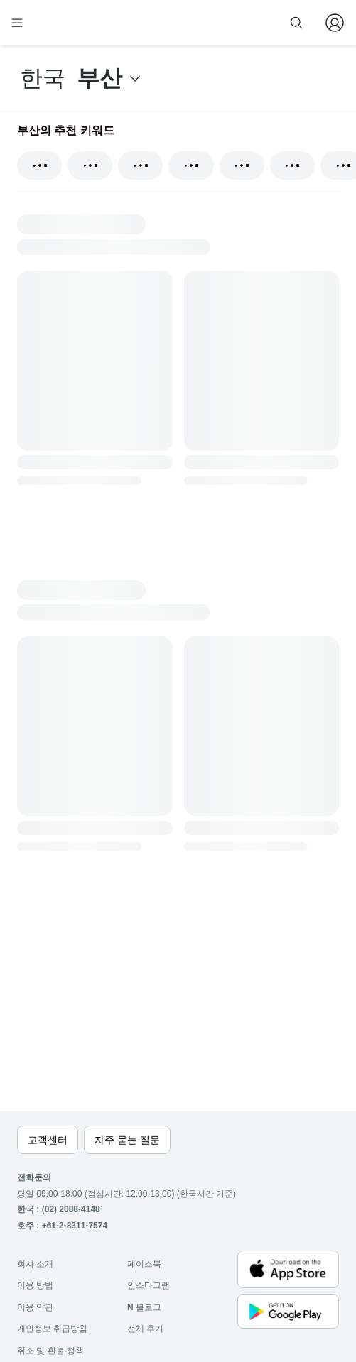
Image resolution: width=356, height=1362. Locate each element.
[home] (62, 23)
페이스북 (144, 1264)
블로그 (144, 1307)
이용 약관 (35, 1307)
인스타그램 (148, 1285)
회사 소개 (35, 1264)
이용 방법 (35, 1285)
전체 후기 (145, 1329)
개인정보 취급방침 (52, 1329)
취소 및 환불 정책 (50, 1351)
